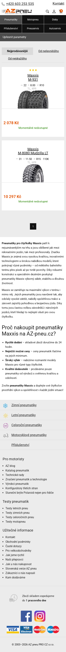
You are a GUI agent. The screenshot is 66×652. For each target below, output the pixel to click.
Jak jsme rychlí (14, 555)
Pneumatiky (10, 19)
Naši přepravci (14, 559)
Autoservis (55, 28)
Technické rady (14, 475)
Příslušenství (11, 28)
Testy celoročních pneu (19, 517)
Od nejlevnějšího (48, 51)
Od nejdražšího (17, 58)
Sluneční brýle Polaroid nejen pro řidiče (29, 492)
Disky (55, 19)
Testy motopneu (15, 521)
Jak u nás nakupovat (18, 564)
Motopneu (33, 19)
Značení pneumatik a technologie (26, 479)
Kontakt (58, 3)
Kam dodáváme (15, 577)
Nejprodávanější (17, 51)
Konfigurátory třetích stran (21, 488)
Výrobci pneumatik (17, 483)
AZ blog (10, 466)
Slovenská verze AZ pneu (21, 568)
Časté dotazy (13, 546)
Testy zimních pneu (17, 512)
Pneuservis (33, 28)
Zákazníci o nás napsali (20, 573)
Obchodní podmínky (17, 541)
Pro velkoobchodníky (18, 550)
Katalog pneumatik (17, 470)
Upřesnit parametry (14, 37)
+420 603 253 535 (20, 4)
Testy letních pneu (16, 508)
